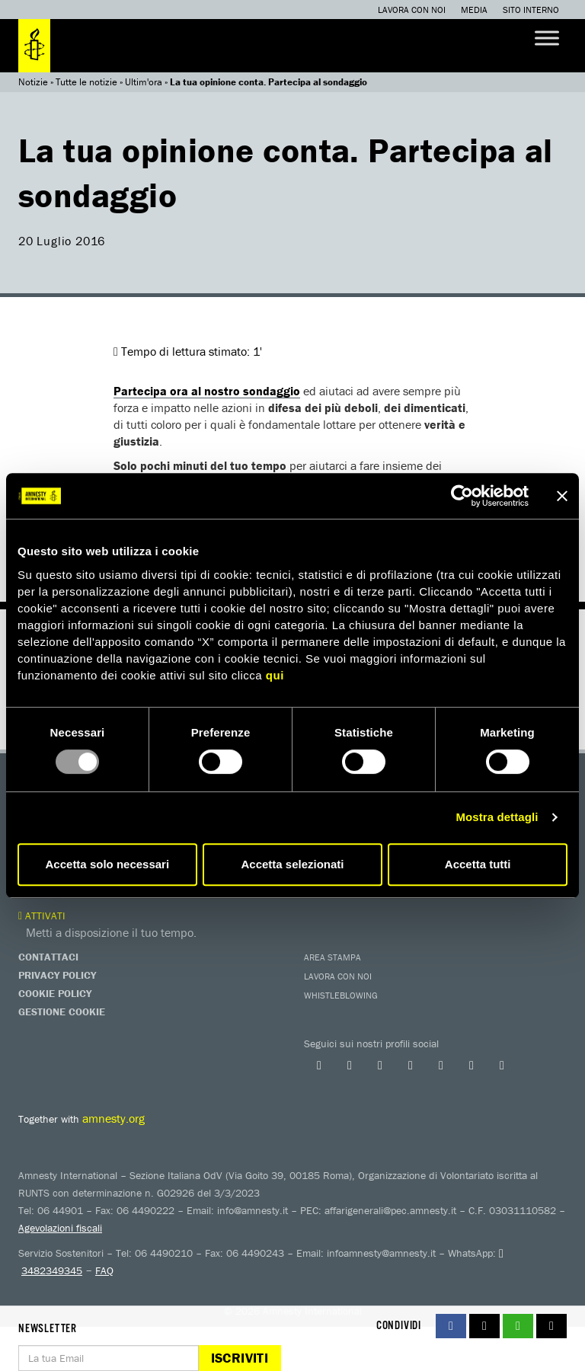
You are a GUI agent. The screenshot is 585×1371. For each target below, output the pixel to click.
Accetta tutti (478, 864)
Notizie (33, 81)
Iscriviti (239, 1357)
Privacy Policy (57, 975)
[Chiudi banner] (562, 496)
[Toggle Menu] (547, 37)
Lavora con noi (412, 9)
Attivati (42, 915)
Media (474, 9)
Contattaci (48, 957)
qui (275, 675)
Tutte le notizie (86, 81)
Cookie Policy (54, 993)
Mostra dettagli (497, 816)
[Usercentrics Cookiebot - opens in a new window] (462, 495)
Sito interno (531, 9)
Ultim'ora (143, 81)
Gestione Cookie (61, 1011)
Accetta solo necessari (108, 864)
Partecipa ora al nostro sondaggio (206, 390)
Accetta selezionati (292, 864)
